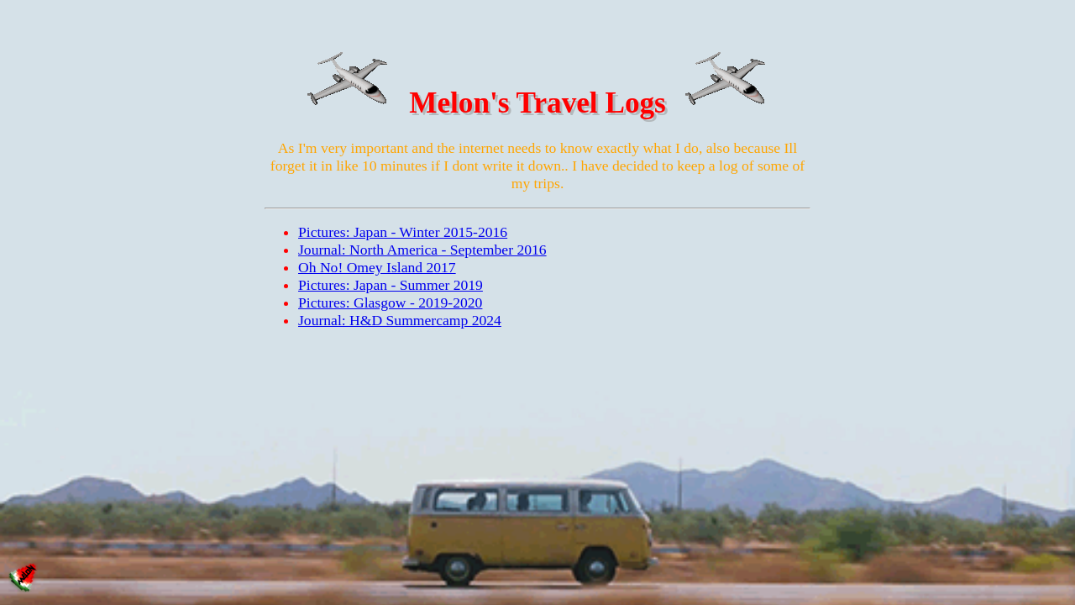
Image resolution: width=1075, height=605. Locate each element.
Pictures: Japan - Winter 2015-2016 (402, 232)
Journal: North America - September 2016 (422, 249)
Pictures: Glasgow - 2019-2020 (390, 302)
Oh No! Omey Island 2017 (377, 267)
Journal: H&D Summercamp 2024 (399, 320)
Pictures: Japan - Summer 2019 (390, 284)
